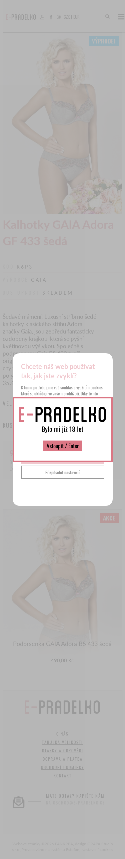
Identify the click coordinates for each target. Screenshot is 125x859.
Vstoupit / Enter (63, 446)
